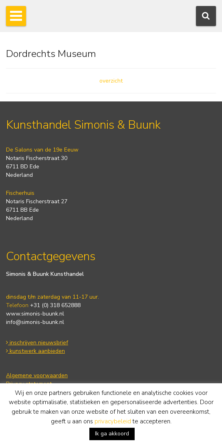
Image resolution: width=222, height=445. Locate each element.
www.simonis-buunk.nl (35, 314)
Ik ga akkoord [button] (112, 433)
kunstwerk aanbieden (35, 351)
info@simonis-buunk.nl (35, 322)
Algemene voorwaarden (37, 375)
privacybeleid (113, 421)
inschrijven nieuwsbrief (37, 342)
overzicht (111, 81)
